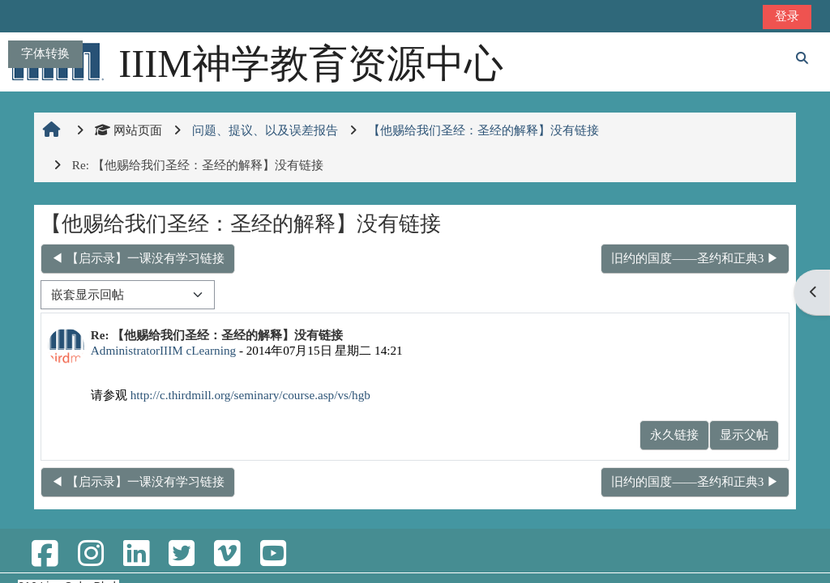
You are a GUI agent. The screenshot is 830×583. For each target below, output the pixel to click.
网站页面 (128, 130)
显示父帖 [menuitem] (744, 434)
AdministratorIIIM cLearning (163, 350)
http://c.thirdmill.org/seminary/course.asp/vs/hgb (250, 395)
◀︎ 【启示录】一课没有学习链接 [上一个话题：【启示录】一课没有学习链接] (138, 258)
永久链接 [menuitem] (674, 434)
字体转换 (45, 53)
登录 (787, 16)
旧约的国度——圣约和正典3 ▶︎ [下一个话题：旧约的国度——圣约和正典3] (695, 258)
